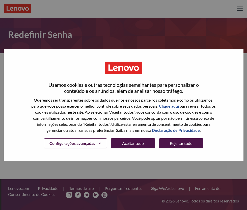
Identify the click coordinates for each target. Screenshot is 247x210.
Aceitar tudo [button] (133, 143)
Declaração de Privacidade (176, 130)
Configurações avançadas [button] (72, 143)
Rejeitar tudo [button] (181, 143)
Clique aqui (169, 106)
